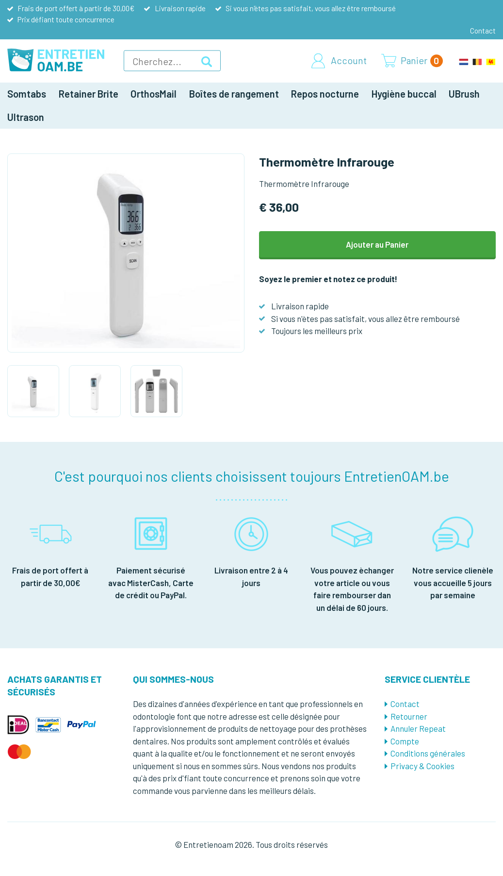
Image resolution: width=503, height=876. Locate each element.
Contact (483, 30)
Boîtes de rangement (234, 94)
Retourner (408, 716)
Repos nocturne (325, 94)
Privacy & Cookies (422, 766)
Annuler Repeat (418, 728)
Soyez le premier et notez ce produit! (328, 279)
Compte (404, 741)
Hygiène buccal (404, 94)
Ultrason (25, 117)
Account (349, 61)
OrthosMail (153, 94)
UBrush (464, 94)
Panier (422, 60)
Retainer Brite (88, 94)
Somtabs (26, 94)
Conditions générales (427, 753)
